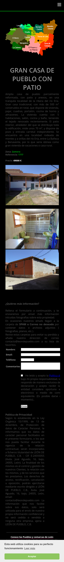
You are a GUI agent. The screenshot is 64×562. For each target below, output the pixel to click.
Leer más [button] (29, 548)
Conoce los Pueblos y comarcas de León (32, 534)
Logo (21, 5)
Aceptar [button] (32, 556)
